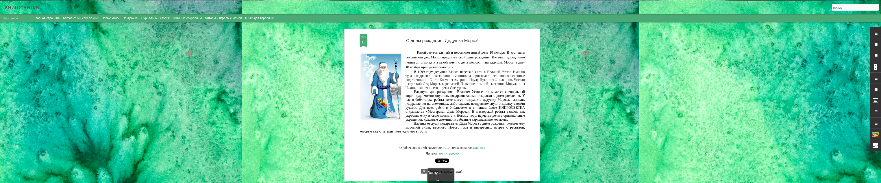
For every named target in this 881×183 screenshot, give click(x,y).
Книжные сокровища (187, 18)
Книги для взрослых (259, 18)
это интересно (448, 104)
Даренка (479, 98)
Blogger (476, 180)
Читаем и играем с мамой (223, 18)
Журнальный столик (155, 18)
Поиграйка (130, 18)
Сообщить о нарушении (495, 180)
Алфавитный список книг (81, 18)
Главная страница (47, 18)
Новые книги (111, 18)
